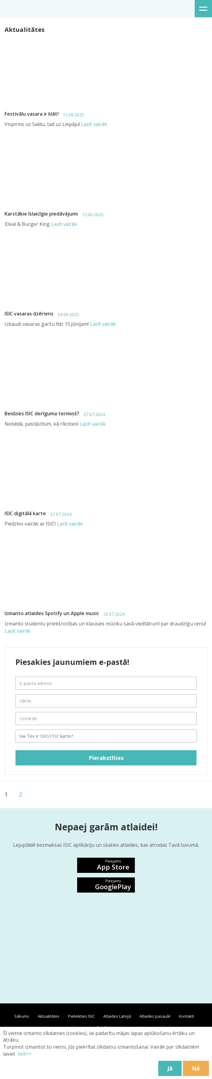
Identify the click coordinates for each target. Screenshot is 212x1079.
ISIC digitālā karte (38, 513)
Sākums (21, 1016)
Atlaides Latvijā (117, 1016)
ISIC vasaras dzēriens (42, 313)
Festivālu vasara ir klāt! (45, 114)
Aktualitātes (49, 1016)
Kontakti (186, 1016)
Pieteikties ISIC (81, 1016)
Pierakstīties (106, 757)
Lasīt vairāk (94, 124)
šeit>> (23, 1053)
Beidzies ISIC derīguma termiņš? (55, 413)
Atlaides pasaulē (154, 1016)
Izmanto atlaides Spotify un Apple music (65, 613)
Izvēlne (203, 8)
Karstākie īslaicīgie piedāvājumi (54, 213)
